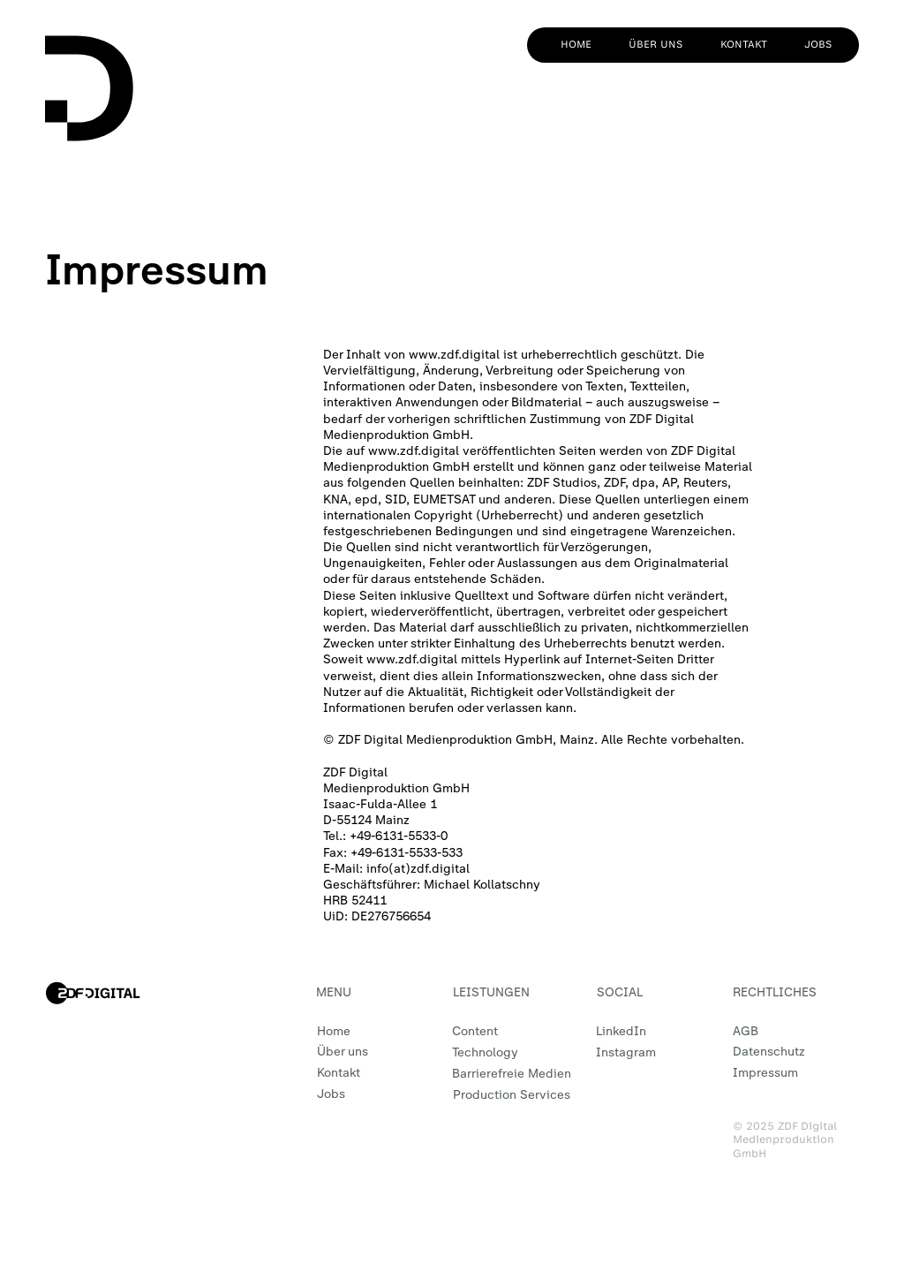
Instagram (626, 1052)
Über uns (342, 1051)
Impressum (765, 1072)
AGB (745, 1031)
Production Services (511, 1094)
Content (475, 1031)
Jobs (331, 1093)
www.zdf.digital (454, 354)
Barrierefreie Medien (511, 1073)
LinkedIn (621, 1031)
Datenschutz (769, 1051)
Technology (485, 1052)
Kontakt (338, 1072)
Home (333, 1031)
